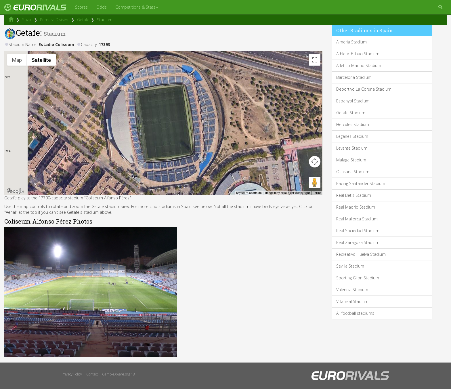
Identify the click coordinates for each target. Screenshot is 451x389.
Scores (81, 7)
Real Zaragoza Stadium (357, 242)
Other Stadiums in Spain (364, 30)
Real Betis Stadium (353, 195)
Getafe (83, 19)
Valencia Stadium (352, 289)
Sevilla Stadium (350, 266)
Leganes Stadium (352, 136)
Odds (101, 7)
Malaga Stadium (351, 160)
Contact (92, 374)
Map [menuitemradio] (17, 60)
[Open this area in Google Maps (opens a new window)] (15, 191)
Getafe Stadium (350, 112)
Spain (27, 19)
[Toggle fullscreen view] (314, 60)
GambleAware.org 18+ (119, 374)
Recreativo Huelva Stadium (361, 254)
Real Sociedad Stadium (357, 230)
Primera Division (55, 19)
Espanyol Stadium (353, 101)
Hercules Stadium (352, 124)
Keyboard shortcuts (249, 192)
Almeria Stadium (351, 42)
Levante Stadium (351, 148)
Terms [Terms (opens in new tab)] (317, 192)
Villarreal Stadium (352, 301)
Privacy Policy (72, 374)
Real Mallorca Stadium (357, 219)
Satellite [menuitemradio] (41, 60)
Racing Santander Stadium (360, 183)
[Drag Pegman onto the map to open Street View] (314, 182)
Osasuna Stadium (352, 171)
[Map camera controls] (314, 161)
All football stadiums (355, 313)
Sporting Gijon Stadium (357, 278)
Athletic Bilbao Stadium (357, 53)
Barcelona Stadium (354, 77)
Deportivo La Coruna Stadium (363, 89)
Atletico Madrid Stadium (358, 65)
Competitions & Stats (136, 7)
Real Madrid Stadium (355, 207)
